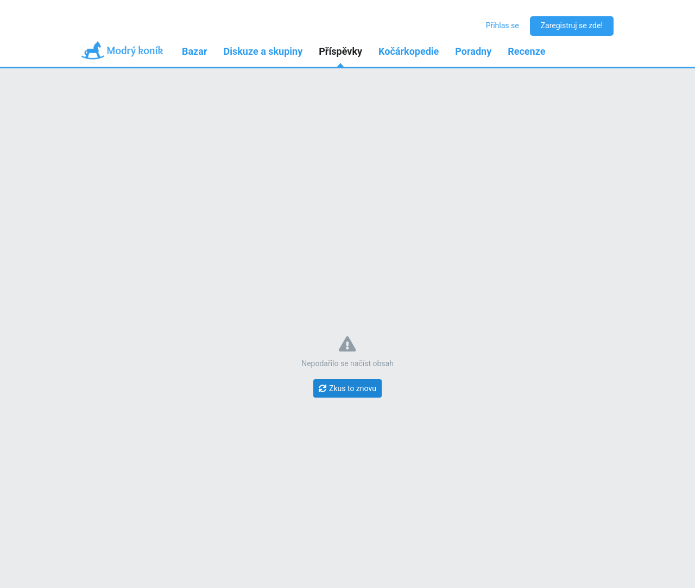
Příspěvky (340, 51)
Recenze (526, 51)
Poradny (473, 51)
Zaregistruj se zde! (572, 25)
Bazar (194, 51)
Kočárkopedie (408, 51)
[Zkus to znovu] (347, 388)
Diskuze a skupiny (263, 51)
